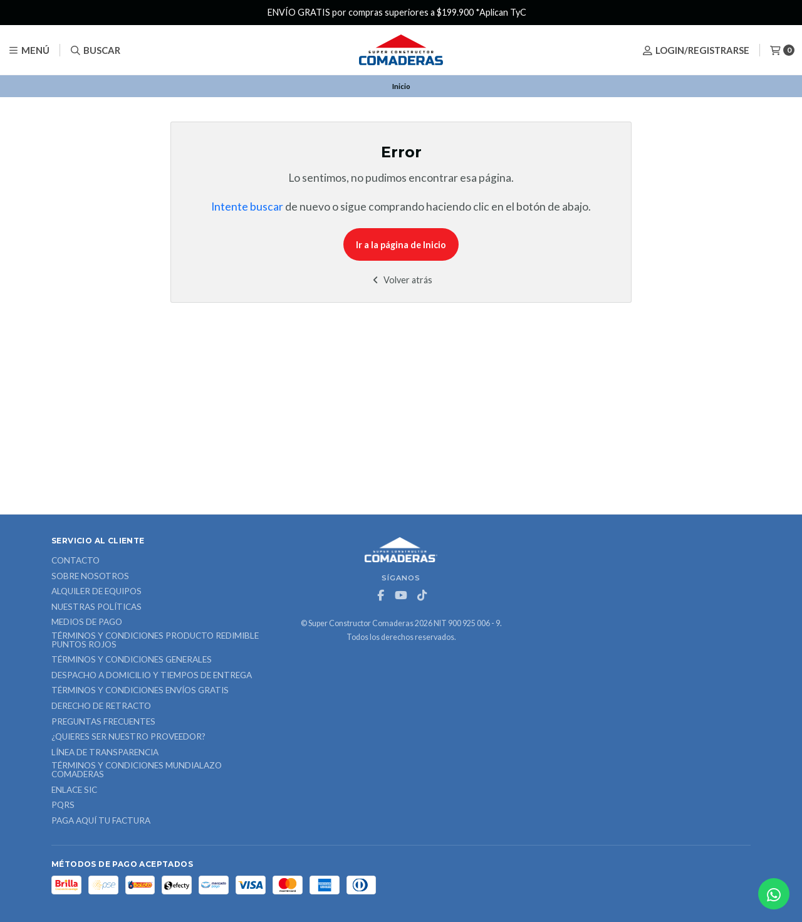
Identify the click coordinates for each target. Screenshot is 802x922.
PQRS (63, 805)
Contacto (75, 561)
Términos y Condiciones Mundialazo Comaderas (136, 770)
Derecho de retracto (101, 706)
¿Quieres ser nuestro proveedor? (128, 737)
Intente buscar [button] (247, 206)
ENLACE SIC (74, 790)
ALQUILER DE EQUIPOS (96, 591)
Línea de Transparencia (105, 752)
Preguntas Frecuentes (103, 722)
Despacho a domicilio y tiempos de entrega (151, 675)
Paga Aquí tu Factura (100, 821)
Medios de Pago (86, 622)
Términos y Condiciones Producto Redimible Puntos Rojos (155, 640)
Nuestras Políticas (96, 607)
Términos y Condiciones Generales (131, 660)
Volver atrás (401, 280)
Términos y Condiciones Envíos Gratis (140, 690)
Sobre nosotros (90, 576)
